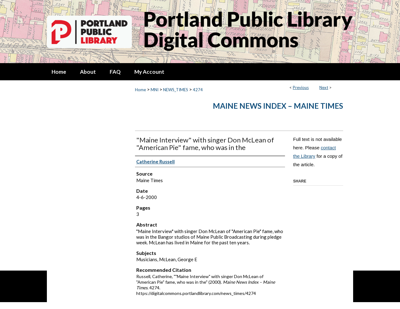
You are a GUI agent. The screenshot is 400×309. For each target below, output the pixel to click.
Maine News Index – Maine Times (278, 105)
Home (140, 89)
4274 (198, 89)
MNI (154, 89)
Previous (301, 87)
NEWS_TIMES (175, 89)
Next (323, 87)
